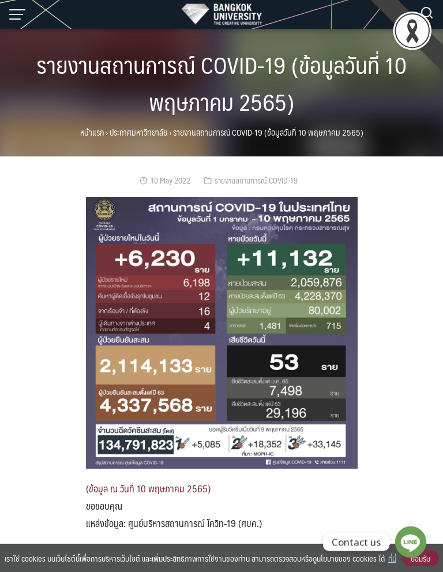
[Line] (410, 542)
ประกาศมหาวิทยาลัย (138, 132)
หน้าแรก (92, 132)
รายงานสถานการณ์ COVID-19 (256, 180)
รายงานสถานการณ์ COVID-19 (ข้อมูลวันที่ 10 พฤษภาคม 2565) (221, 83)
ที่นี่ (392, 558)
